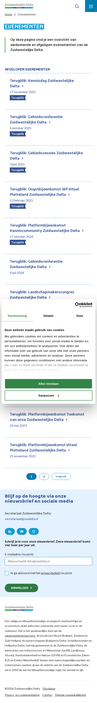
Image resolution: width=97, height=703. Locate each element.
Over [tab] (79, 315)
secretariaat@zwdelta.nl (21, 519)
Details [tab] (48, 315)
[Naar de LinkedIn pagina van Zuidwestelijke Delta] (10, 531)
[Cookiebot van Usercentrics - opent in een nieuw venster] (74, 304)
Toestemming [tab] (17, 315)
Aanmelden (19, 588)
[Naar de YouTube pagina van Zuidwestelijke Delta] (22, 531)
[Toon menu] (91, 6)
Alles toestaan (48, 383)
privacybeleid (50, 573)
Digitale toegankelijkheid (70, 695)
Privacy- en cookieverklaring (22, 695)
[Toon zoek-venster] (77, 6)
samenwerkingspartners (20, 635)
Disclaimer (49, 688)
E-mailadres (19, 554)
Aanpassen (48, 395)
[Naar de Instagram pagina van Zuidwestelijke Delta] (34, 531)
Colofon (47, 695)
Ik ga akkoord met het (41, 573)
